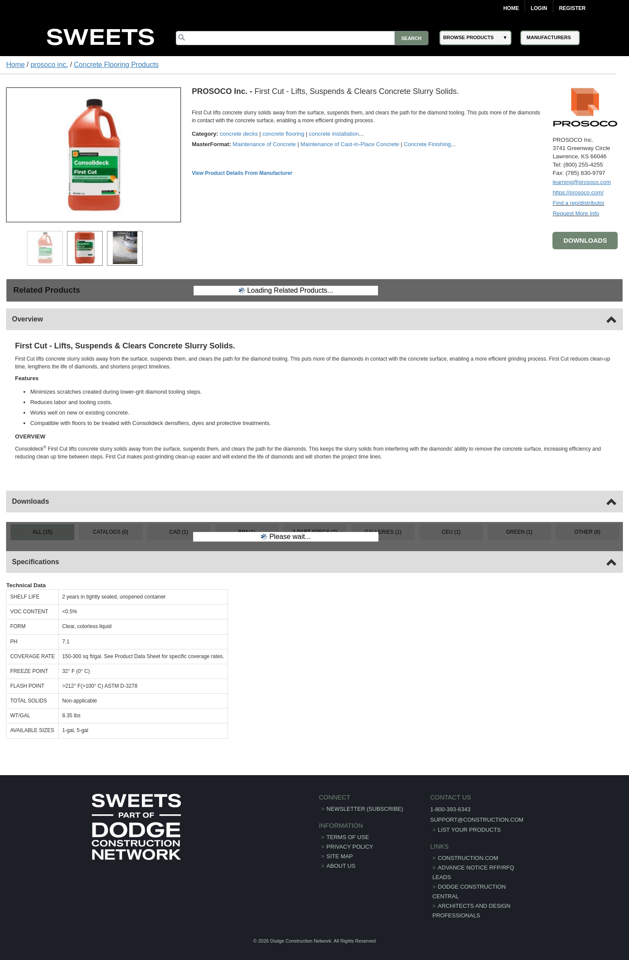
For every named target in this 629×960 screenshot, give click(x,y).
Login (539, 8)
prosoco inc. (49, 64)
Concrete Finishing (427, 144)
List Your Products (469, 829)
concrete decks (239, 133)
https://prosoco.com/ (577, 192)
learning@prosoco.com (581, 182)
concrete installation (334, 133)
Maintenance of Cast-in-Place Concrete (350, 144)
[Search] (302, 38)
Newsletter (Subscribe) (365, 809)
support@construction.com (476, 819)
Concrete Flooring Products (116, 64)
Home (511, 8)
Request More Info (575, 213)
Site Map (340, 856)
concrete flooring (283, 133)
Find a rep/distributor (578, 203)
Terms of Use (348, 837)
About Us (341, 866)
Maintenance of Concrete (264, 144)
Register (572, 8)
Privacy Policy (350, 846)
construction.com (468, 858)
